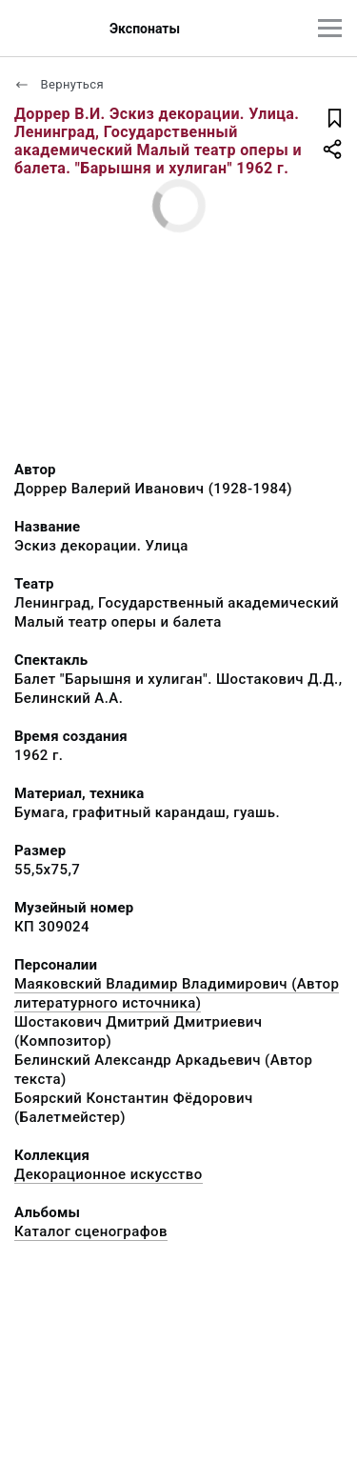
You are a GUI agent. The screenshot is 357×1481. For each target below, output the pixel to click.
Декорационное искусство (108, 1174)
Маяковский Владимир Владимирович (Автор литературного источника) (176, 993)
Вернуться (59, 84)
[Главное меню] (329, 28)
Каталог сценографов (91, 1231)
